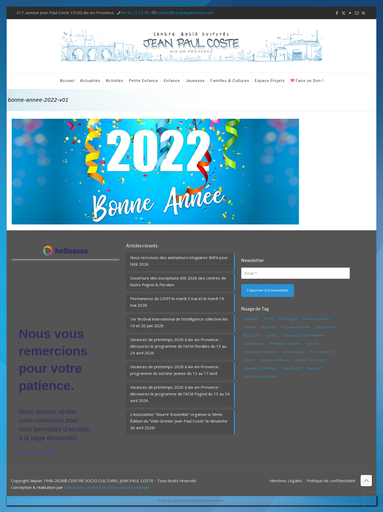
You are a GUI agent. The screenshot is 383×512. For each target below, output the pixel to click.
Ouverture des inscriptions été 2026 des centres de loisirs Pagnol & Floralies (178, 281)
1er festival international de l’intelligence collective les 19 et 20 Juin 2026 (179, 322)
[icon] (357, 12)
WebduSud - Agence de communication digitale (106, 487)
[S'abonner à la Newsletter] (267, 290)
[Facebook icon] (337, 12)
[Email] (295, 273)
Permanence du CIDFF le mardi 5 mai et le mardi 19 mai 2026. (177, 302)
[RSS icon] (363, 12)
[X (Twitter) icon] (343, 12)
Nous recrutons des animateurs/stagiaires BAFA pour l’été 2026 (179, 261)
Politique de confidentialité (331, 480)
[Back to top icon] (366, 480)
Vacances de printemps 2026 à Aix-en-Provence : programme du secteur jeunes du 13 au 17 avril (175, 370)
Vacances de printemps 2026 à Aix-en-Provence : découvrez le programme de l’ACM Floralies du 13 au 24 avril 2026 (178, 346)
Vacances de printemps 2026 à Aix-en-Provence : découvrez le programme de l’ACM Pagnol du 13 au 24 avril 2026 (180, 393)
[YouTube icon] (350, 12)
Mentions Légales (286, 480)
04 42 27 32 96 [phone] (135, 12)
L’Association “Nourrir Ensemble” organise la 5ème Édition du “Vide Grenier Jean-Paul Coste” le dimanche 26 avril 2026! (178, 421)
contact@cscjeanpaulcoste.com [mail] (185, 12)
